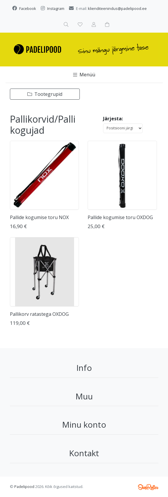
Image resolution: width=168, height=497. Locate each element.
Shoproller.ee (148, 487)
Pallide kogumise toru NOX (39, 217)
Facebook (27, 8)
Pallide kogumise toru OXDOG (120, 217)
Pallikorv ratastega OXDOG (39, 314)
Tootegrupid (44, 94)
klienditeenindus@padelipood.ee (117, 8)
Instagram (55, 8)
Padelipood (24, 486)
